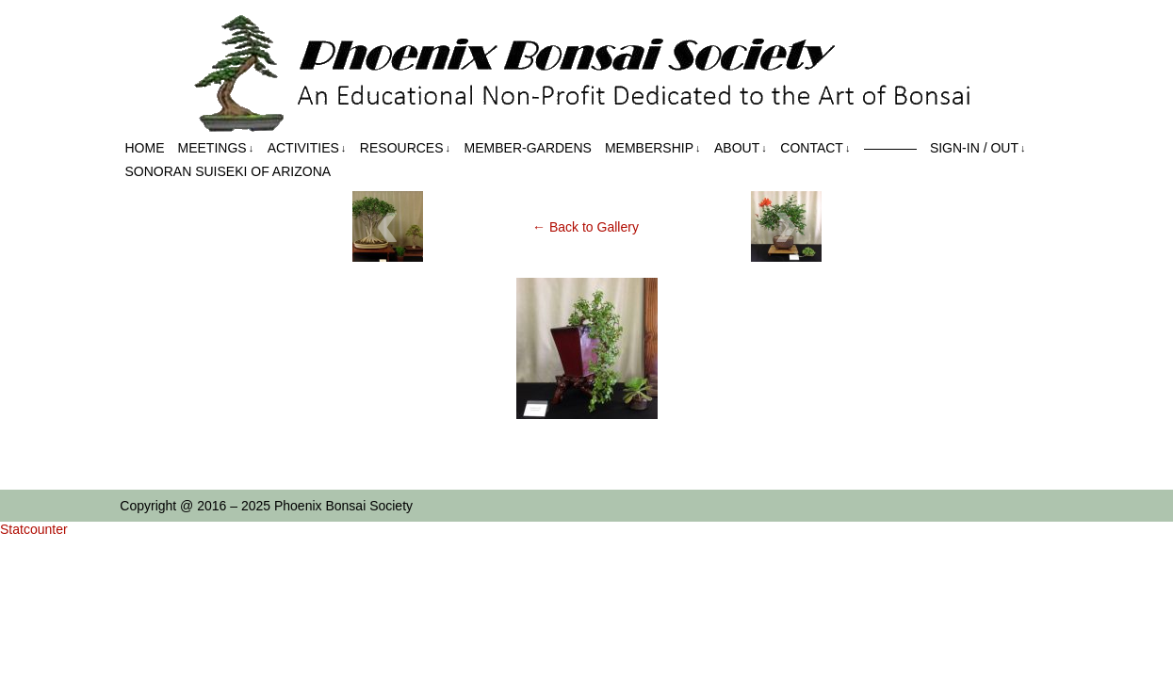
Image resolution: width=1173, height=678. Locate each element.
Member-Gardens (528, 147)
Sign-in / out (978, 148)
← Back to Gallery (585, 226)
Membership (653, 148)
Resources (405, 148)
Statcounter (34, 529)
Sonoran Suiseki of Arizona (228, 171)
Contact (815, 148)
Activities (307, 148)
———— (890, 147)
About (740, 148)
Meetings (216, 148)
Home (145, 147)
